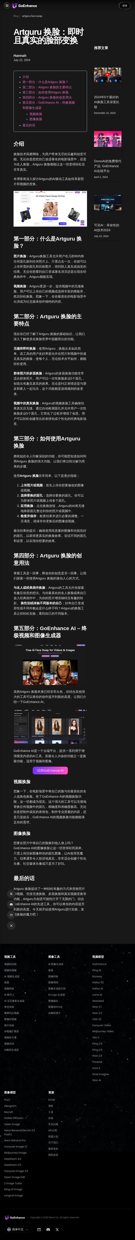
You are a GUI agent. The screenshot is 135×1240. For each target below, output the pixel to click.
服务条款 (53, 1148)
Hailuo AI (97, 988)
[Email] (39, 1229)
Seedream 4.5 (12, 1165)
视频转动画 (10, 964)
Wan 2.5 (97, 1056)
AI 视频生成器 (12, 976)
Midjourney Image (15, 1152)
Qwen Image (12, 1124)
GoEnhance (99, 964)
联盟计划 (53, 1136)
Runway (97, 976)
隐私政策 (53, 1155)
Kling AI (96, 970)
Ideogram (10, 1106)
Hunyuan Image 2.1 (15, 1146)
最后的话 (28, 125)
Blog (16, 16)
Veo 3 (95, 1037)
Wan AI (96, 1080)
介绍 (25, 77)
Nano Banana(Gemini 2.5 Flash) (19, 1132)
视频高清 (9, 1043)
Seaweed (98, 1001)
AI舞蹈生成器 (11, 1050)
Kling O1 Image (13, 1189)
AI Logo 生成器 (56, 994)
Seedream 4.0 (12, 1159)
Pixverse (97, 1062)
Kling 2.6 (97, 1050)
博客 (50, 1106)
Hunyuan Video (101, 1025)
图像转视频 (10, 1019)
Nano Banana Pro (15, 1140)
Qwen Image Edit (14, 1177)
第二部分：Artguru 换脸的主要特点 (47, 87)
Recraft (8, 1112)
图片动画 (9, 1025)
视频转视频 (10, 970)
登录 (124, 5)
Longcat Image (13, 1195)
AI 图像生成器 (56, 964)
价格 (50, 1118)
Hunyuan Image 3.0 (16, 1171)
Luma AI (97, 994)
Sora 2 (96, 1068)
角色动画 (9, 1007)
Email (51, 1100)
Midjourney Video (103, 1031)
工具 (50, 1112)
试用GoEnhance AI (50, 770)
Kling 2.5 (97, 1043)
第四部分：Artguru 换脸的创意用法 (47, 97)
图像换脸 (36, 119)
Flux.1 (7, 1100)
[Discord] (48, 1229)
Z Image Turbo (13, 1183)
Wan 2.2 (97, 1013)
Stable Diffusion (13, 1118)
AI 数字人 (9, 994)
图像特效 (53, 976)
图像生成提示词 (57, 988)
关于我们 (53, 1142)
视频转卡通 (10, 1037)
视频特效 (9, 988)
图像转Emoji (55, 1007)
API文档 (52, 1130)
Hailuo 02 (98, 982)
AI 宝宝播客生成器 (14, 1001)
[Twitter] (57, 1229)
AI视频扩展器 (11, 1031)
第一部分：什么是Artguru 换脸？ (45, 82)
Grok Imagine (100, 1074)
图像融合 (53, 1001)
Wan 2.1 (96, 1007)
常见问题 (53, 1124)
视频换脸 (36, 114)
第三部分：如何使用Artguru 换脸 (45, 92)
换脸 (6, 982)
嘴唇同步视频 (11, 1013)
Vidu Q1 (96, 1019)
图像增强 (53, 982)
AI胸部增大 (54, 1013)
